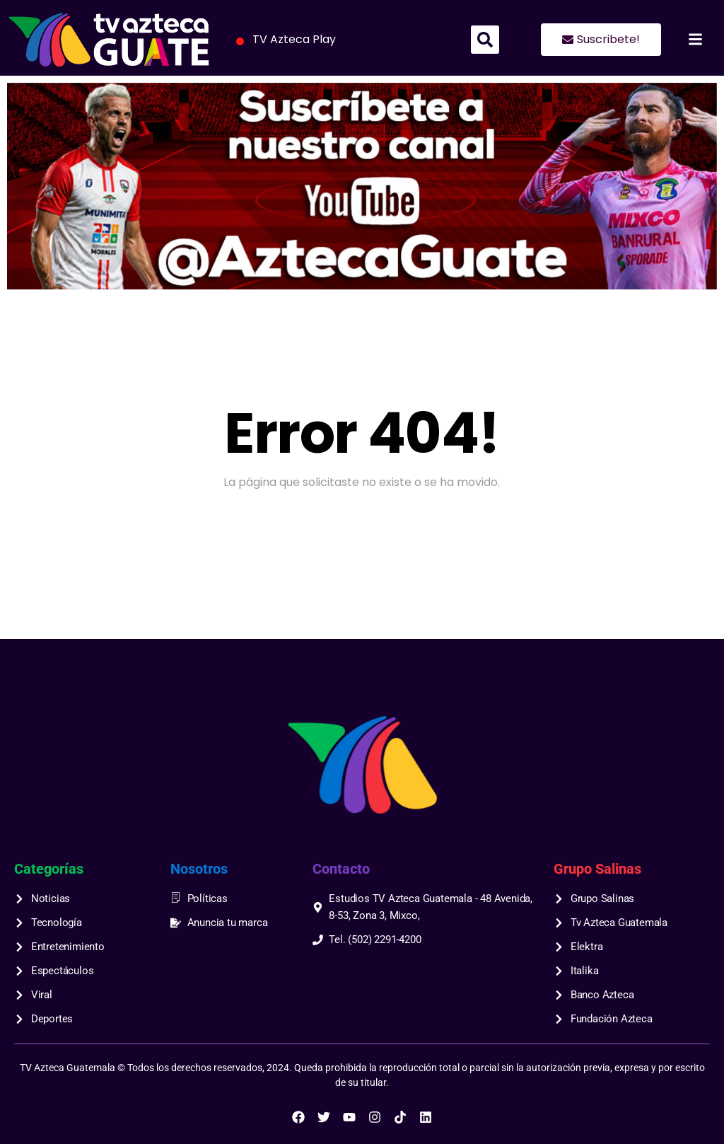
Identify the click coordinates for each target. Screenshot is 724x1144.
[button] (485, 39)
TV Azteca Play (283, 40)
